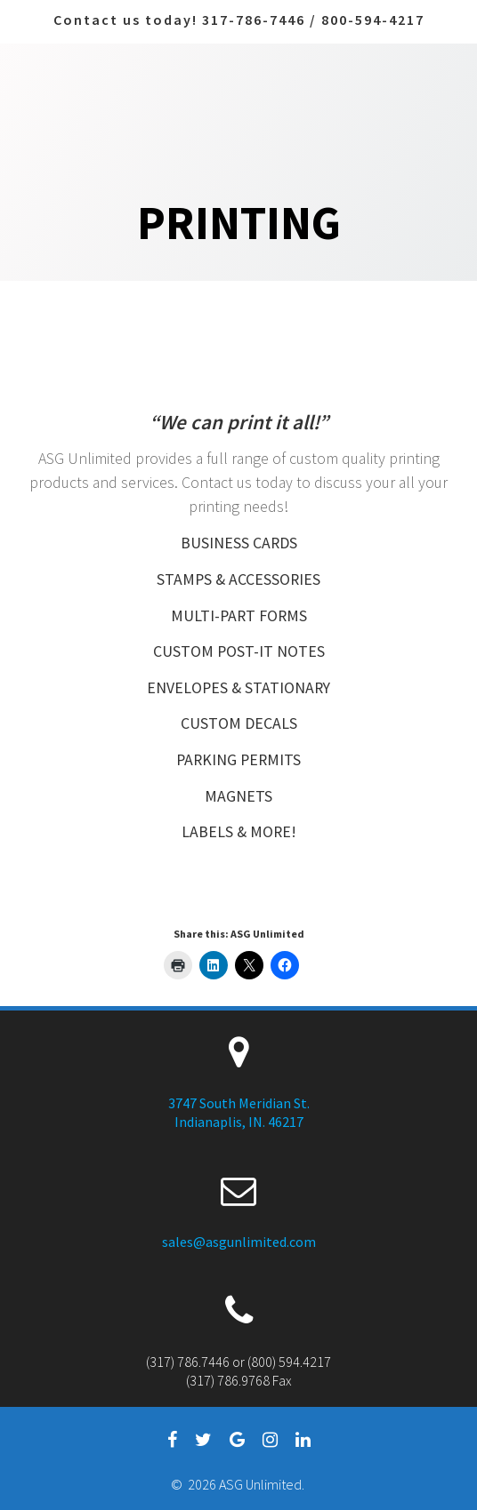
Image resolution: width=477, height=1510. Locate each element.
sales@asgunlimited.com (239, 1241)
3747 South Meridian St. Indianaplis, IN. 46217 (239, 1112)
